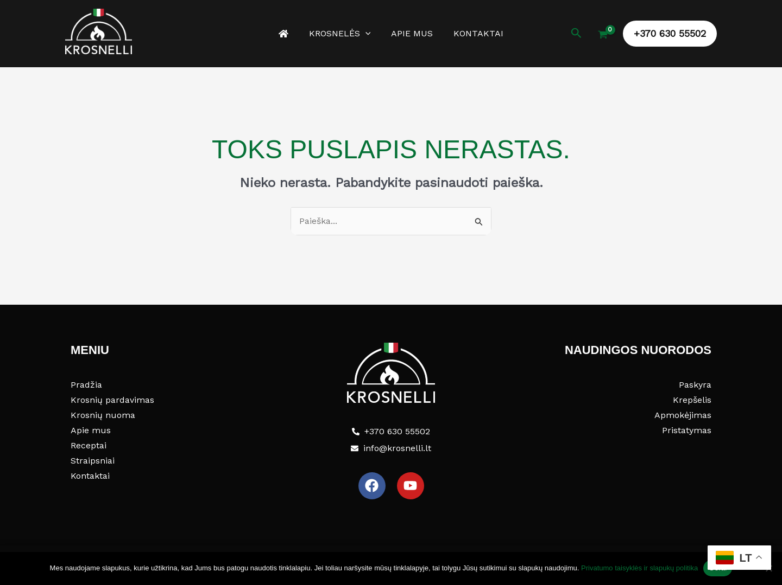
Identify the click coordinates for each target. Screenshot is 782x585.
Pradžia (86, 385)
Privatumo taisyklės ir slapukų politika (639, 568)
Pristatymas (686, 430)
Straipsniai (93, 460)
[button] (367, 34)
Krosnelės (342, 34)
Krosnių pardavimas (112, 400)
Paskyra (695, 385)
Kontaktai (474, 33)
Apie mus (410, 33)
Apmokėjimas (682, 415)
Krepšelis (692, 400)
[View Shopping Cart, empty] (602, 36)
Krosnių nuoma (103, 415)
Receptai (88, 445)
